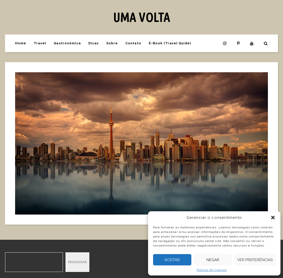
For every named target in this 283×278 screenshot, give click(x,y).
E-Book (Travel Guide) (170, 43)
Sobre (112, 43)
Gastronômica (67, 43)
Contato (133, 43)
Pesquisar (77, 262)
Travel (40, 43)
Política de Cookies (212, 270)
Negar (212, 260)
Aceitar (172, 260)
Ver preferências (255, 260)
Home (20, 43)
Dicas (93, 43)
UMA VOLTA (141, 17)
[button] (272, 217)
